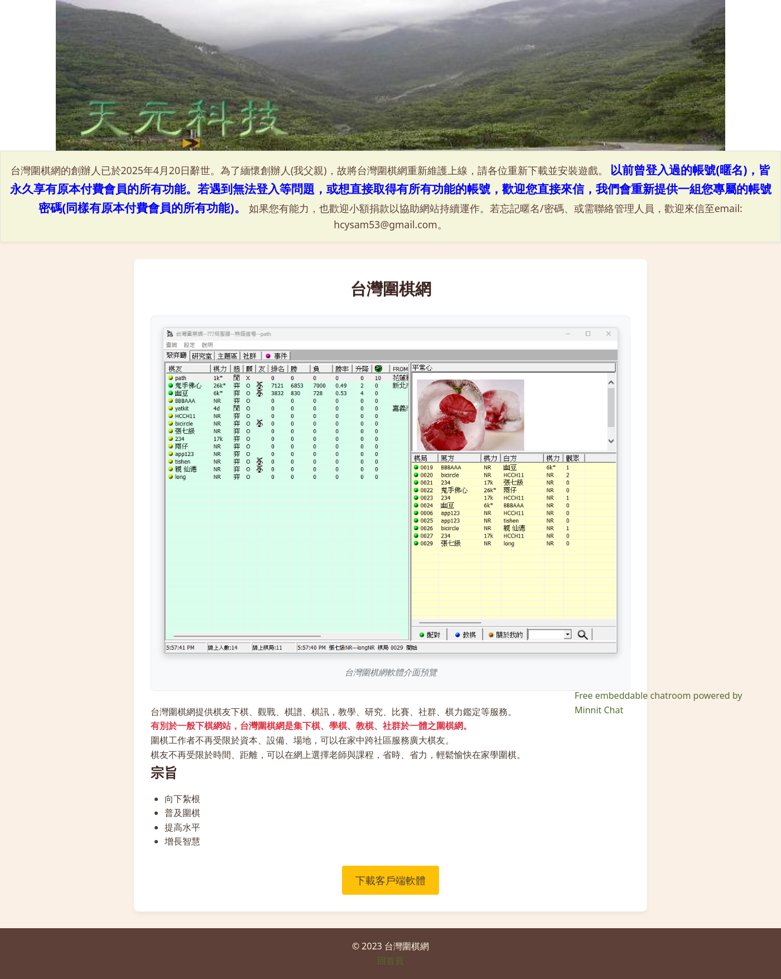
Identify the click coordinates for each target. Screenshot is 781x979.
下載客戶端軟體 (390, 880)
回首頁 (390, 960)
